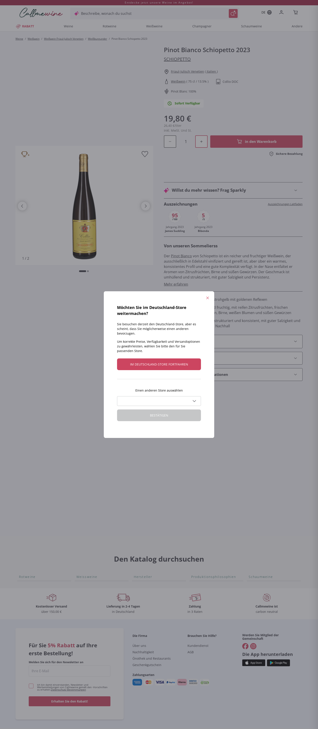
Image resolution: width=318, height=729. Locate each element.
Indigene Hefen (203, 450)
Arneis (81, 429)
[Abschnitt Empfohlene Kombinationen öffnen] (233, 356)
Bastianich (142, 478)
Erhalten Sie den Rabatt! (69, 674)
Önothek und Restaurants (151, 631)
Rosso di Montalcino (36, 443)
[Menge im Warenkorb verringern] (170, 131)
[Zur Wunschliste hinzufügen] (145, 154)
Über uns (139, 618)
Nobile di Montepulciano (39, 457)
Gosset (140, 436)
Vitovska (83, 457)
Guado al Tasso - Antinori (155, 464)
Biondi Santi (144, 499)
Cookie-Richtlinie (215, 709)
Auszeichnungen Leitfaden (285, 185)
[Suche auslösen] (233, 13)
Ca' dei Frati (143, 485)
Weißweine (154, 26)
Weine (68, 26)
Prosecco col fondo (265, 436)
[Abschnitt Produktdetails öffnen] (233, 322)
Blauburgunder (31, 464)
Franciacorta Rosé (264, 457)
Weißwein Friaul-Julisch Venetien (63, 39)
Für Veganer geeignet (209, 429)
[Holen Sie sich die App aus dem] (253, 635)
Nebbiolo (26, 485)
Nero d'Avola (29, 471)
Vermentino (86, 513)
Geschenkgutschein (146, 637)
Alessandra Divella (149, 443)
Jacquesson (143, 535)
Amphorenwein (204, 457)
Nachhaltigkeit (143, 624)
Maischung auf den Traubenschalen (207, 486)
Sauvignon (85, 506)
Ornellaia (141, 471)
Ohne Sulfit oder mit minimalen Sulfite (208, 474)
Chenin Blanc (87, 450)
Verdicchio (85, 443)
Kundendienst (197, 618)
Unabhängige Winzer (208, 443)
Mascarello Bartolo (149, 513)
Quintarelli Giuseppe (151, 506)
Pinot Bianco (181, 237)
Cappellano (143, 492)
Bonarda (26, 429)
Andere (297, 26)
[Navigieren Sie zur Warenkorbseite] (41, 12)
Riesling (82, 492)
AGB (190, 624)
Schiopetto (177, 59)
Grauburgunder (89, 485)
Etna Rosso (28, 506)
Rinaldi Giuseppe (148, 521)
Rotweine (109, 26)
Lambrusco (28, 499)
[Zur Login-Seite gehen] (282, 12)
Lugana (82, 499)
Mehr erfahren (176, 265)
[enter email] (69, 643)
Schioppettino (30, 450)
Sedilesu (141, 450)
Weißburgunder (97, 39)
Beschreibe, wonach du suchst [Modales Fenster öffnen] (106, 13)
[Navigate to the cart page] (296, 12)
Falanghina (85, 471)
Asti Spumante (261, 450)
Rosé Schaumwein (264, 443)
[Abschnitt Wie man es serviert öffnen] (233, 339)
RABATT (24, 26)
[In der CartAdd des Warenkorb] (256, 131)
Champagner (202, 26)
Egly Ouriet (143, 528)
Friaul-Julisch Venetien (187, 71)
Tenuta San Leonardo (152, 429)
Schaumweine (251, 26)
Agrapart (141, 542)
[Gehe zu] (245, 618)
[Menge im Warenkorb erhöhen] (201, 131)
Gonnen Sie (258, 464)
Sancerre (83, 464)
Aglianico (26, 436)
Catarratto (85, 436)
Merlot (24, 492)
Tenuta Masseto (147, 549)
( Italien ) (211, 71)
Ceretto (140, 457)
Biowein (197, 464)
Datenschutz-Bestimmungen (68, 662)
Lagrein (25, 513)
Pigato (81, 478)
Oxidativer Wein (204, 436)
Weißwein (34, 39)
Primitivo (26, 478)
